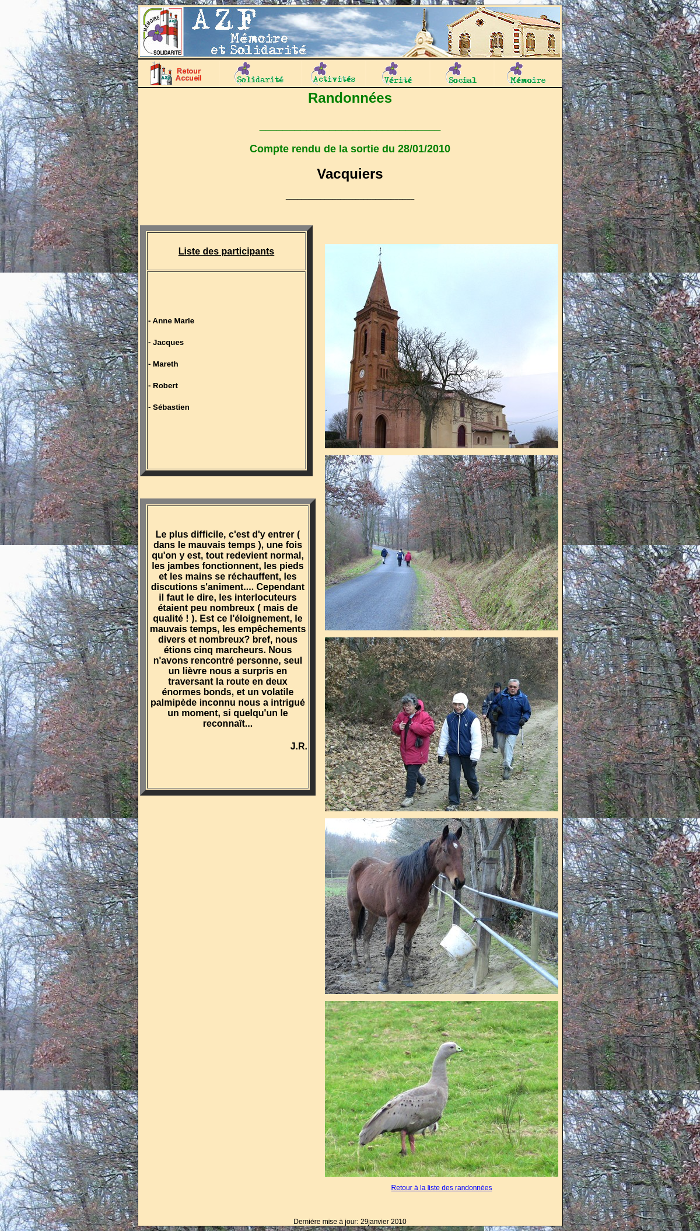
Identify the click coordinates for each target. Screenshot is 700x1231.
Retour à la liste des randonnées (441, 1188)
